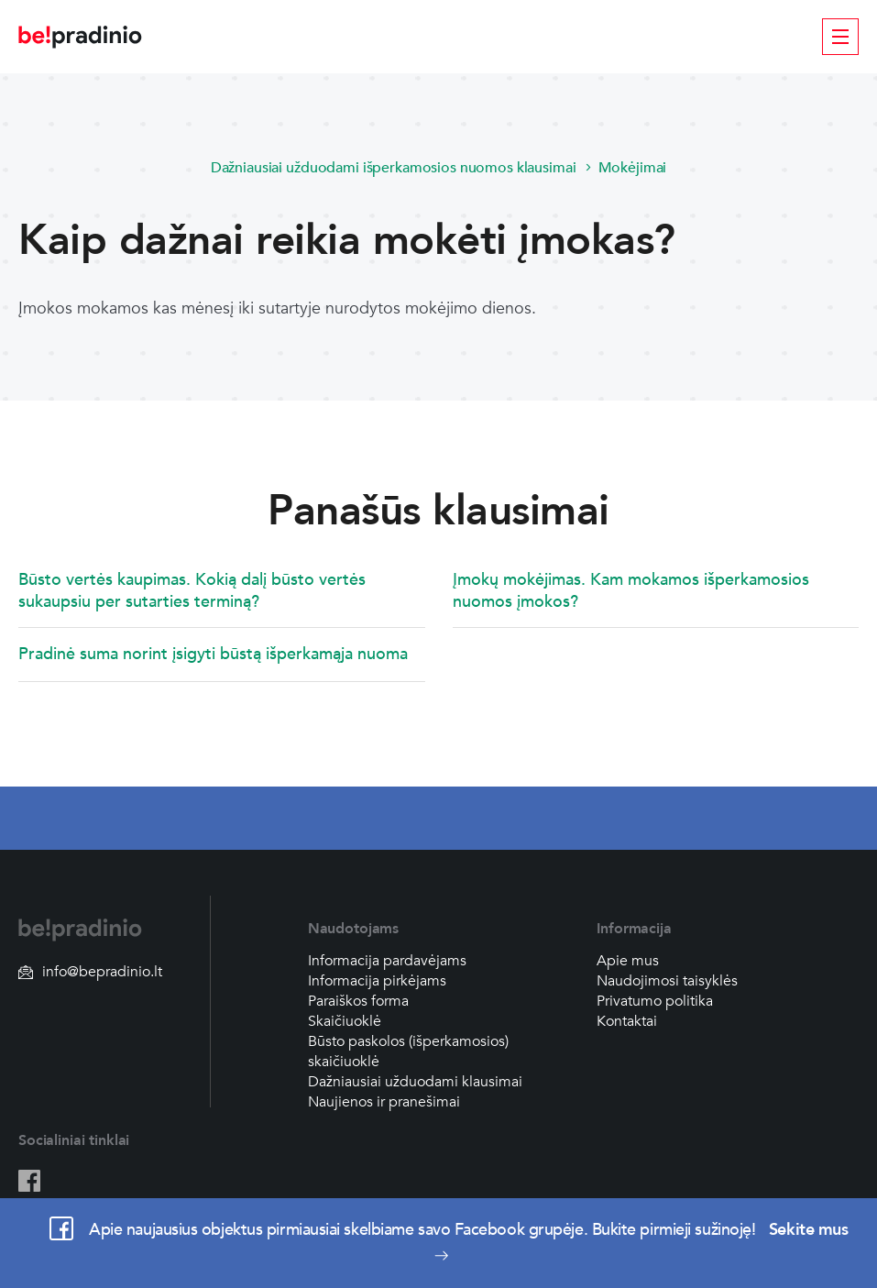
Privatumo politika (655, 1001)
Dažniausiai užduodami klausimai (415, 1082)
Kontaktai (627, 1021)
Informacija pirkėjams (377, 981)
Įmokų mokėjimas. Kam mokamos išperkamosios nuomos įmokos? (631, 590)
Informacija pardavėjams (387, 961)
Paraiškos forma (358, 1001)
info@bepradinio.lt (90, 972)
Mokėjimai (632, 168)
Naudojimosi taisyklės (667, 981)
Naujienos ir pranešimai (384, 1102)
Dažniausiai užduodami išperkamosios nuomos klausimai (393, 168)
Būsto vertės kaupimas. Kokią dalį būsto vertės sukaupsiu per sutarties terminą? (192, 590)
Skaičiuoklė (344, 1021)
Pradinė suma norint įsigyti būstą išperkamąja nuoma (213, 654)
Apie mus (628, 961)
